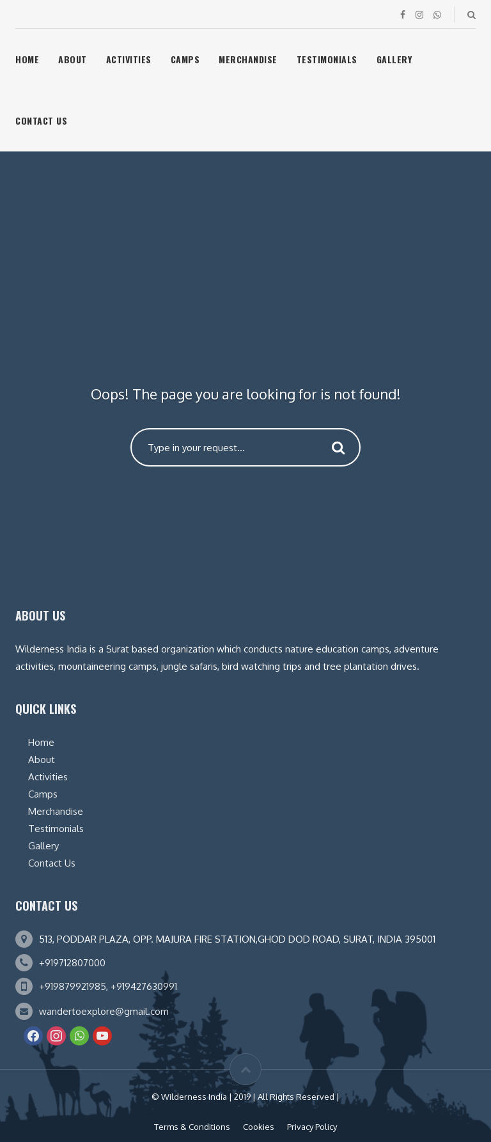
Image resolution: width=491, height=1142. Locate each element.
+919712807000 (72, 963)
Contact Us (41, 120)
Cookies (258, 1127)
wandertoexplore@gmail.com (104, 1011)
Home (27, 59)
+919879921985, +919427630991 (108, 986)
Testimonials (327, 59)
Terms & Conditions (192, 1127)
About (72, 59)
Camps (185, 59)
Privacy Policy (312, 1127)
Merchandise (248, 59)
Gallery (394, 59)
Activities (129, 59)
